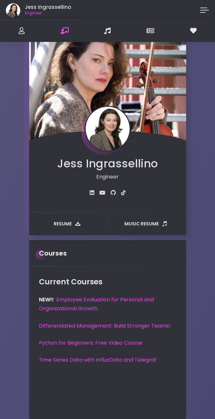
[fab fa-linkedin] (92, 193)
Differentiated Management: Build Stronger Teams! (104, 326)
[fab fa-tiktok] (123, 193)
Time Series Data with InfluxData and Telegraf (97, 360)
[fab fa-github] (113, 193)
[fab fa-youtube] (102, 193)
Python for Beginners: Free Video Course (90, 343)
